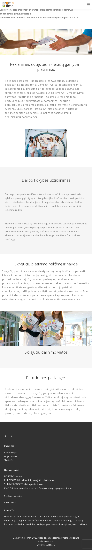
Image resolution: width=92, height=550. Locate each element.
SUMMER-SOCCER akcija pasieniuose (23, 484)
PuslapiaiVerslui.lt (46, 541)
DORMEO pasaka (13, 476)
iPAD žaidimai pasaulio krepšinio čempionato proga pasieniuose (38, 488)
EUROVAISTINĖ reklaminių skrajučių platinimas (29, 480)
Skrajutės (8, 460)
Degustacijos (10, 456)
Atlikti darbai (10, 502)
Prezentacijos (11, 452)
